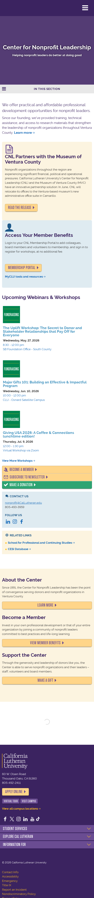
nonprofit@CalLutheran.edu (23, 502)
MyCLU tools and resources (24, 276)
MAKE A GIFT (45, 680)
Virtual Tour (11, 801)
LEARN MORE (45, 605)
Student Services (15, 828)
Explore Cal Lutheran (18, 836)
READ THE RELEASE (19, 207)
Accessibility (10, 876)
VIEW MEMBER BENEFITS (45, 642)
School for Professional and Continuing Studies (40, 542)
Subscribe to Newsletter (27, 477)
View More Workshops (17, 460)
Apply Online (14, 791)
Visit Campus (29, 801)
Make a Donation (21, 484)
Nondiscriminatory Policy (19, 894)
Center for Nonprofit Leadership (47, 47)
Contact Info (10, 872)
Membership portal (21, 267)
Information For (14, 844)
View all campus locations (20, 808)
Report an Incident (14, 889)
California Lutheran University (11, 8)
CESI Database (18, 549)
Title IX (6, 885)
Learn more (23, 133)
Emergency (10, 881)
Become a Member (22, 469)
